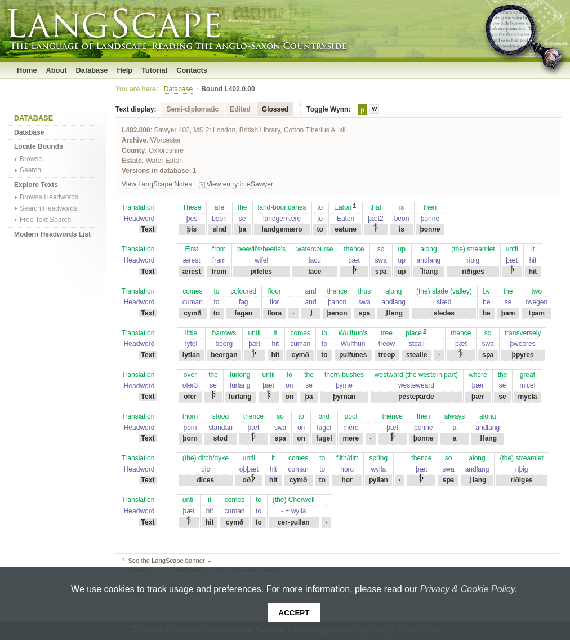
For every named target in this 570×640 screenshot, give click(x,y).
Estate (132, 161)
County (133, 150)
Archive (134, 140)
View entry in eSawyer (240, 184)
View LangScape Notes (157, 184)
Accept (294, 612)
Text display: (135, 109)
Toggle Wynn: (328, 109)
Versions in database (155, 171)
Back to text (213, 560)
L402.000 (136, 130)
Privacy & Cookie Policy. (468, 589)
